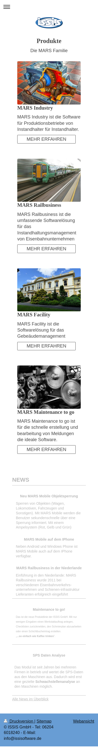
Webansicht (83, 721)
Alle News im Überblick (30, 699)
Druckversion (19, 721)
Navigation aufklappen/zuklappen (49, 6)
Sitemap (44, 721)
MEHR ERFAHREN (46, 139)
